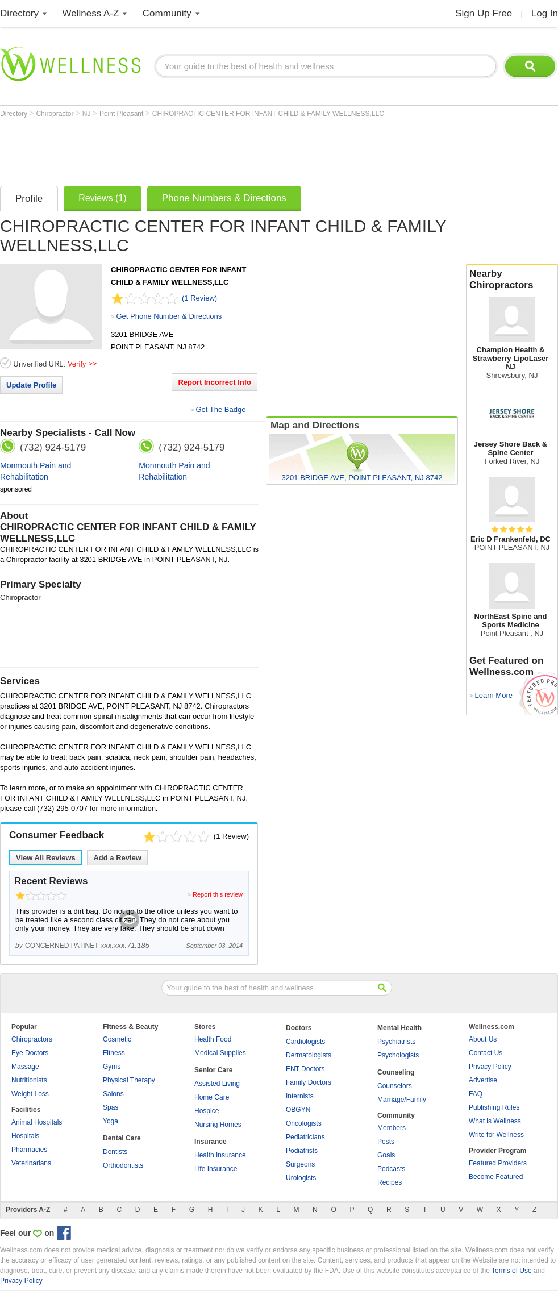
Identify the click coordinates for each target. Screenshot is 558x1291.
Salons (113, 1094)
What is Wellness (495, 1121)
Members (391, 1128)
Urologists (301, 1178)
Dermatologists (308, 1055)
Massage (25, 1067)
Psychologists (398, 1055)
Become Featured (496, 1177)
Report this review (218, 894)
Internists (300, 1096)
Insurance (210, 1142)
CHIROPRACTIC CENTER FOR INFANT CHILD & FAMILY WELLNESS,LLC (268, 114)
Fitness (114, 1053)
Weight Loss (30, 1094)
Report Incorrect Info (214, 382)
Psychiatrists (396, 1042)
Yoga (110, 1121)
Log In (544, 13)
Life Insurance (215, 1169)
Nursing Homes (217, 1124)
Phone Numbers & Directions (224, 198)
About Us (483, 1039)
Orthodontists (123, 1165)
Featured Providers (498, 1163)
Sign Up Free (483, 13)
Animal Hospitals (36, 1122)
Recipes (389, 1182)
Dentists (115, 1152)
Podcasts (391, 1169)
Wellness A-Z (91, 13)
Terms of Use (512, 1271)
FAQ (475, 1094)
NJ (87, 114)
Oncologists (304, 1123)
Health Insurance (220, 1155)
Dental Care (122, 1138)
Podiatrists (302, 1151)
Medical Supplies (220, 1053)
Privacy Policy (490, 1067)
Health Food (212, 1039)
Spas (110, 1107)
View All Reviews (46, 857)
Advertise (483, 1080)
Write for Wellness (496, 1135)
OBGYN (298, 1110)
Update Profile (31, 385)
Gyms (111, 1067)
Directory (19, 13)
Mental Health (399, 1028)
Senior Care (213, 1070)
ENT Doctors (305, 1069)
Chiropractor (55, 114)
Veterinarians (31, 1163)
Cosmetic (117, 1039)
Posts (385, 1142)
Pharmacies (29, 1149)
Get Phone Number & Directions (169, 316)
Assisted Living (217, 1084)
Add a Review (117, 857)
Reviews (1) (102, 198)
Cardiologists (305, 1042)
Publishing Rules (494, 1107)
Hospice (206, 1111)
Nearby (512, 279)
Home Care (211, 1097)
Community (167, 13)
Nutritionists (29, 1080)
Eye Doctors (29, 1053)
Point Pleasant (122, 114)
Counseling (395, 1072)
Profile (29, 198)
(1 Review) (199, 298)
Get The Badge (220, 409)
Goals (386, 1155)
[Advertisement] (207, 148)
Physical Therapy (129, 1080)
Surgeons (300, 1164)
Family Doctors (308, 1082)
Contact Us (485, 1053)
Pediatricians (305, 1137)
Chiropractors (31, 1039)
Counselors (394, 1086)
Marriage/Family (401, 1099)
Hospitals (25, 1136)
